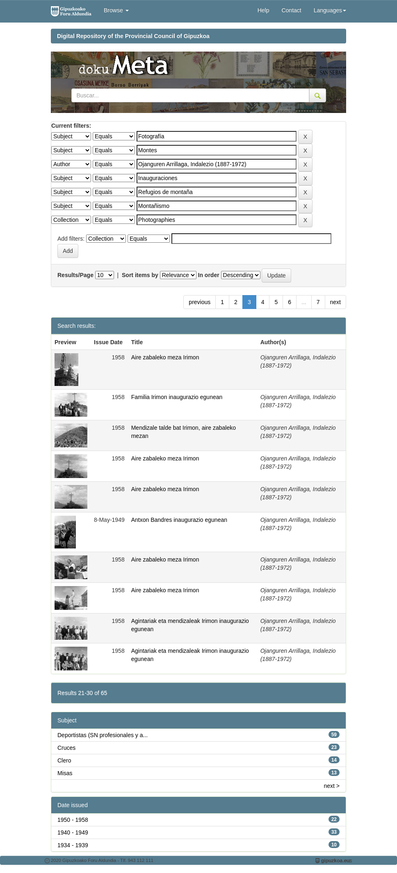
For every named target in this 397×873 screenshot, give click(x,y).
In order (208, 275)
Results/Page (75, 275)
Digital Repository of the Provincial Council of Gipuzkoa (133, 36)
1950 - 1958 (72, 820)
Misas (65, 773)
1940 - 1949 (72, 832)
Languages (330, 10)
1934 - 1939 (72, 845)
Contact (291, 10)
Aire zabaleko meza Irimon (165, 357)
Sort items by (140, 275)
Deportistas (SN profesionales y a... (102, 735)
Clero (64, 760)
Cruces (66, 747)
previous (199, 302)
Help (263, 10)
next (335, 302)
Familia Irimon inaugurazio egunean (177, 397)
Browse (116, 10)
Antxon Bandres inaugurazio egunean (179, 520)
